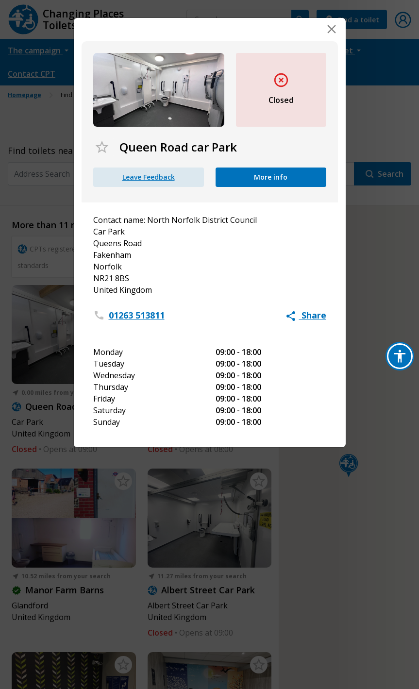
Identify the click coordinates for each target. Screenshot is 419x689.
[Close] (331, 29)
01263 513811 (137, 315)
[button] (399, 356)
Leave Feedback (148, 177)
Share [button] (306, 315)
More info (270, 177)
